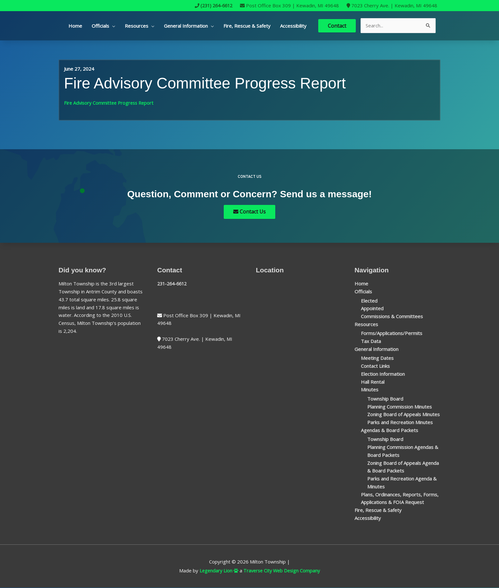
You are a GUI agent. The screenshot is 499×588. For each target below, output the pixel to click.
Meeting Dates (377, 358)
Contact (337, 25)
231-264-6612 (173, 284)
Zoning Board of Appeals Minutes (403, 414)
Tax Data (371, 341)
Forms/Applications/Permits (391, 333)
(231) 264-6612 (211, 5)
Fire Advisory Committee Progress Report (110, 102)
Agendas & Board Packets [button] (389, 430)
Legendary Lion (217, 570)
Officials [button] (100, 26)
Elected (369, 301)
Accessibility (293, 26)
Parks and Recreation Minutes (400, 422)
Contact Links (375, 366)
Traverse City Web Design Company (282, 570)
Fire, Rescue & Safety (247, 26)
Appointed (372, 308)
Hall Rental (372, 382)
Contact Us (249, 211)
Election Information (383, 374)
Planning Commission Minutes (399, 406)
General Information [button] (186, 26)
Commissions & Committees (392, 316)
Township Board (385, 399)
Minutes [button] (369, 390)
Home (75, 26)
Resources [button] (136, 26)
